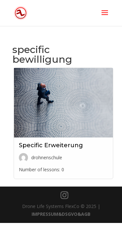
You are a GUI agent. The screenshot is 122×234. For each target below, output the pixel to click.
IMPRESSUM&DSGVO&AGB (61, 214)
